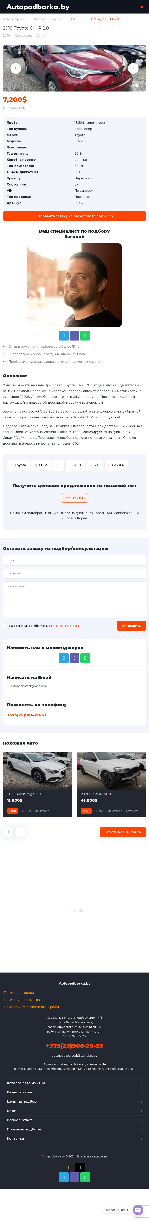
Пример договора (19, 993)
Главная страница (15, 19)
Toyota (56, 19)
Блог (11, 1111)
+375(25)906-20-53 (49, 411)
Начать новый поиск (123, 832)
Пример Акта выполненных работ (31, 1007)
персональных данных (64, 626)
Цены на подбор (22, 1101)
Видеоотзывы (19, 1092)
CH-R (71, 19)
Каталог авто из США (26, 1083)
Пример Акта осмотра (22, 1000)
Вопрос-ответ (19, 1120)
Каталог (39, 19)
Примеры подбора (24, 1129)
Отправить (131, 626)
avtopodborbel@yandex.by (74, 1055)
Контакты (15, 1138)
